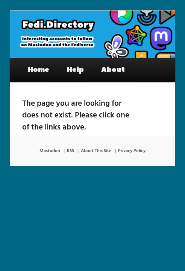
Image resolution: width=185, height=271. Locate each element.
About (113, 70)
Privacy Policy (132, 151)
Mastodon (49, 151)
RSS (70, 151)
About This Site (96, 151)
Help (75, 70)
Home (38, 70)
